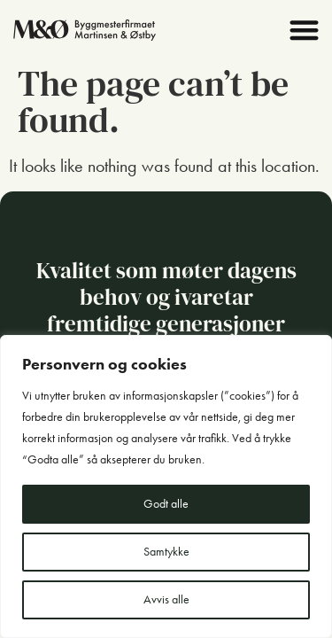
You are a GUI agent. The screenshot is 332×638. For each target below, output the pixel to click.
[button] (305, 29)
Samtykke (166, 551)
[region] (166, 486)
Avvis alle (166, 599)
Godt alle (166, 503)
